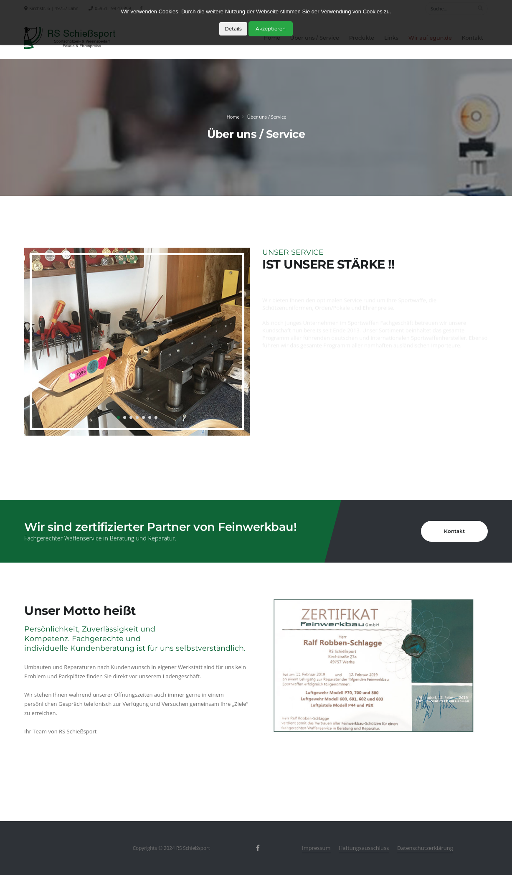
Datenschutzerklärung (425, 848)
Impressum (316, 848)
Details (233, 28)
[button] (118, 417)
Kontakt (454, 531)
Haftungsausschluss (364, 848)
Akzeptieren (271, 28)
